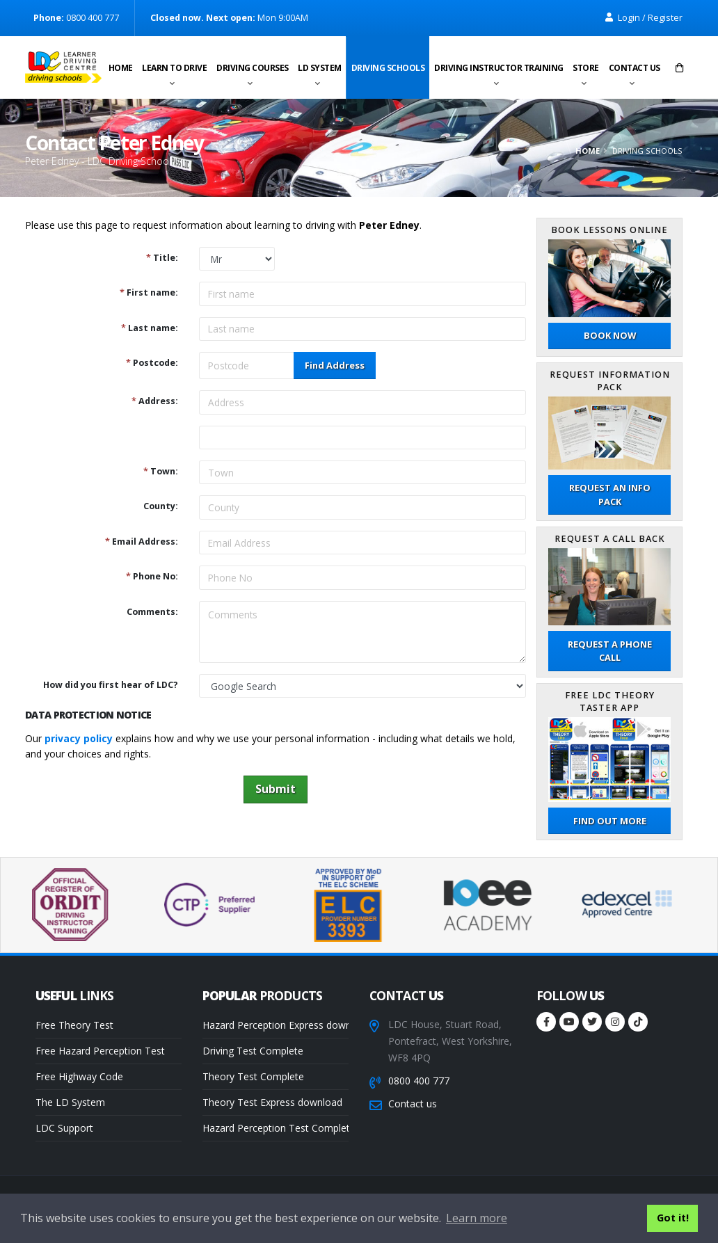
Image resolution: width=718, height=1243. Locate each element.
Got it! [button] (673, 1217)
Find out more (609, 821)
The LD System (70, 1102)
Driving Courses (252, 68)
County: (160, 506)
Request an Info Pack (610, 494)
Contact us (634, 68)
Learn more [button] (476, 1218)
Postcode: (152, 363)
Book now (610, 335)
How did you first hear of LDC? (110, 685)
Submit (275, 788)
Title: (162, 258)
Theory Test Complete (253, 1076)
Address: (154, 401)
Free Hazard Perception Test (100, 1050)
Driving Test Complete (252, 1050)
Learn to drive (174, 68)
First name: (149, 292)
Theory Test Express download (272, 1102)
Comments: (152, 612)
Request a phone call (610, 651)
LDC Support (64, 1127)
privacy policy (79, 738)
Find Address (335, 365)
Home (121, 68)
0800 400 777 (418, 1080)
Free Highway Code (79, 1076)
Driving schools (388, 68)
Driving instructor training (499, 68)
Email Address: (141, 541)
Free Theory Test (74, 1025)
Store (586, 68)
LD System (320, 68)
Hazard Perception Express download (275, 1025)
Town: (160, 471)
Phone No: (152, 576)
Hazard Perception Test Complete (275, 1127)
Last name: (149, 328)
